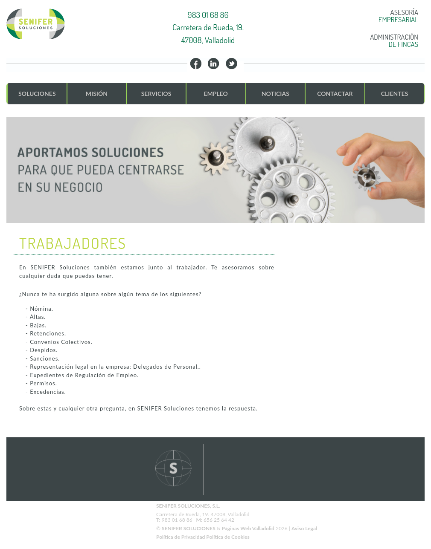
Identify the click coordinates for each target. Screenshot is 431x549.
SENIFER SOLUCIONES (189, 528)
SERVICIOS (156, 93)
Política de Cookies (227, 537)
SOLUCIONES (37, 93)
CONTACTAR (334, 93)
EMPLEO (215, 93)
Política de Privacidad (181, 537)
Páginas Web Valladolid (247, 528)
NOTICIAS (275, 93)
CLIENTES (394, 93)
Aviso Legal (304, 528)
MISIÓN (97, 93)
